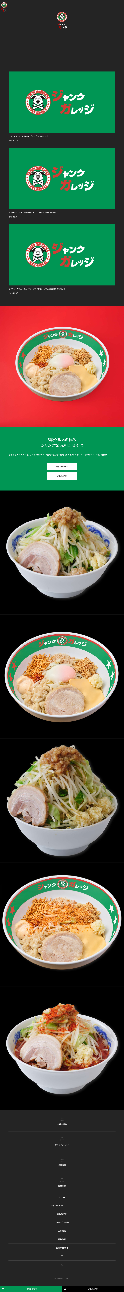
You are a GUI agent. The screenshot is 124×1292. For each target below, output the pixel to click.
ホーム (62, 1196)
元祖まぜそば (62, 466)
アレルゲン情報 (62, 1222)
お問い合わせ (62, 1247)
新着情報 (62, 1239)
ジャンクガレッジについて (62, 1205)
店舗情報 (62, 1230)
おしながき (62, 476)
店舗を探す (18, 1289)
